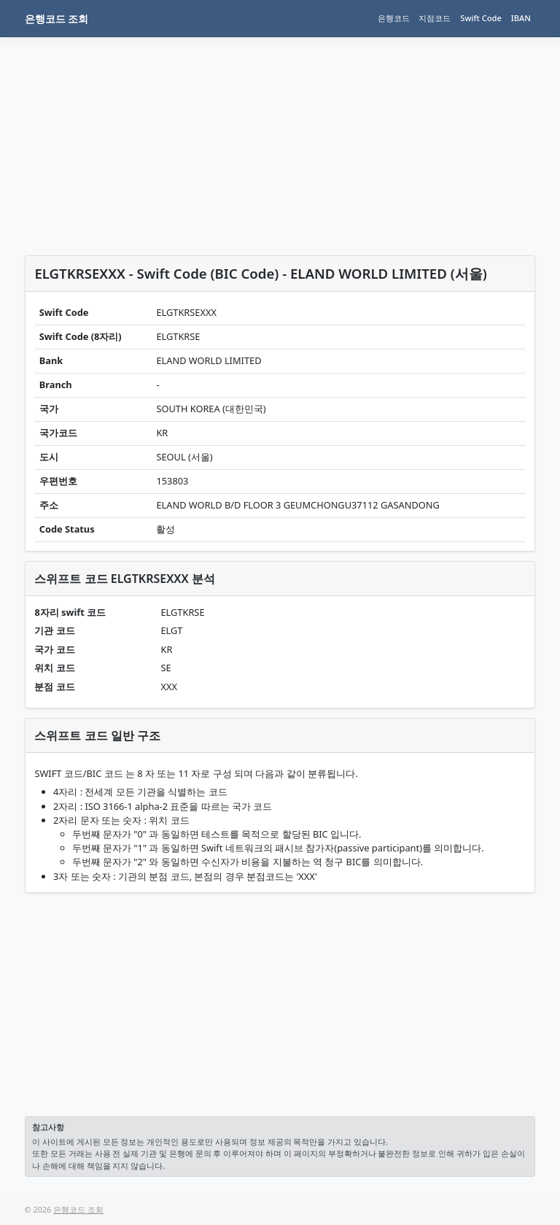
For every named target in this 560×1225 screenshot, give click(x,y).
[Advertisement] (280, 149)
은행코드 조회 (57, 19)
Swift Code (481, 17)
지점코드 (435, 17)
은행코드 (394, 17)
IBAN (521, 17)
